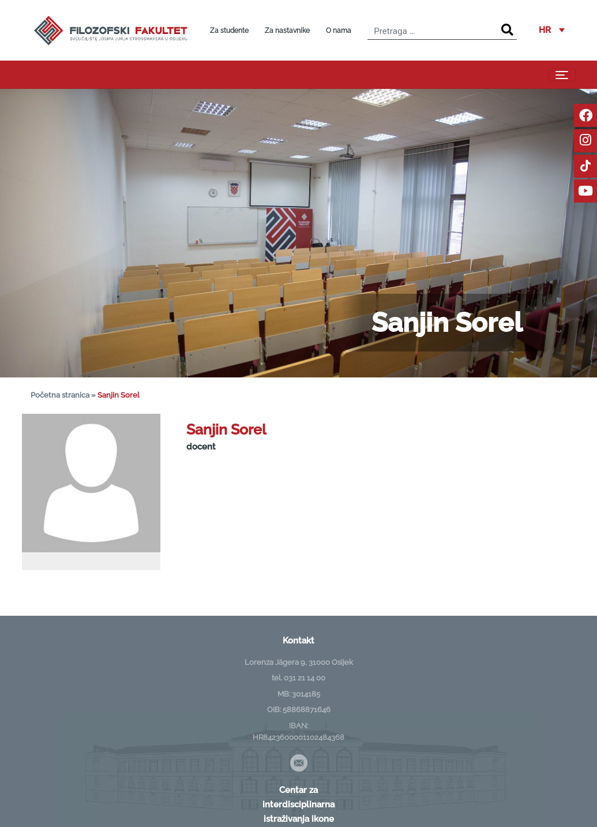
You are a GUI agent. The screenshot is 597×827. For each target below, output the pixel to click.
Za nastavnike (287, 31)
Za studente (229, 31)
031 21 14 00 (304, 677)
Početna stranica (60, 395)
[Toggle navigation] (562, 75)
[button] (551, 30)
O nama (338, 31)
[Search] (507, 30)
